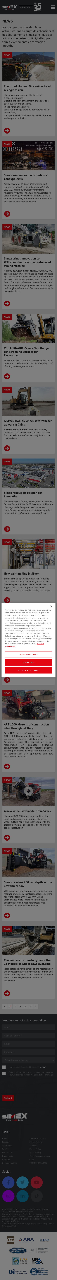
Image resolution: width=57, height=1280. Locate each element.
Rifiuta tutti (28, 662)
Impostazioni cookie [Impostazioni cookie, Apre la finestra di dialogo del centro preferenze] (28, 654)
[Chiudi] (51, 606)
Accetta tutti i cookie (28, 670)
